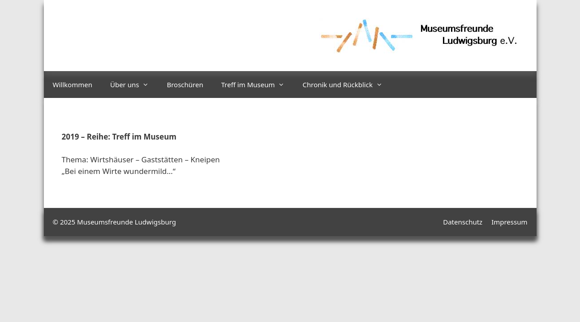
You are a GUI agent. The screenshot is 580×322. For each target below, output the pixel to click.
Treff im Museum (257, 84)
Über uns (134, 84)
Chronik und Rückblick (346, 84)
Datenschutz (462, 221)
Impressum (509, 221)
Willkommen (72, 84)
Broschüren (185, 84)
